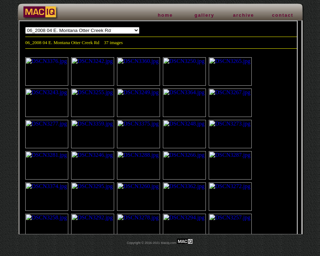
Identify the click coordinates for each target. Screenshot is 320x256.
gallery (204, 15)
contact (282, 15)
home (165, 15)
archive (243, 15)
